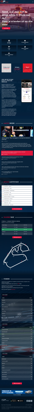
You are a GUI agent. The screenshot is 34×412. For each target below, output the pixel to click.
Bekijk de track (17, 237)
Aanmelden (6, 28)
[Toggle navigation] (33, 2)
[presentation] (1, 18)
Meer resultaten (17, 383)
